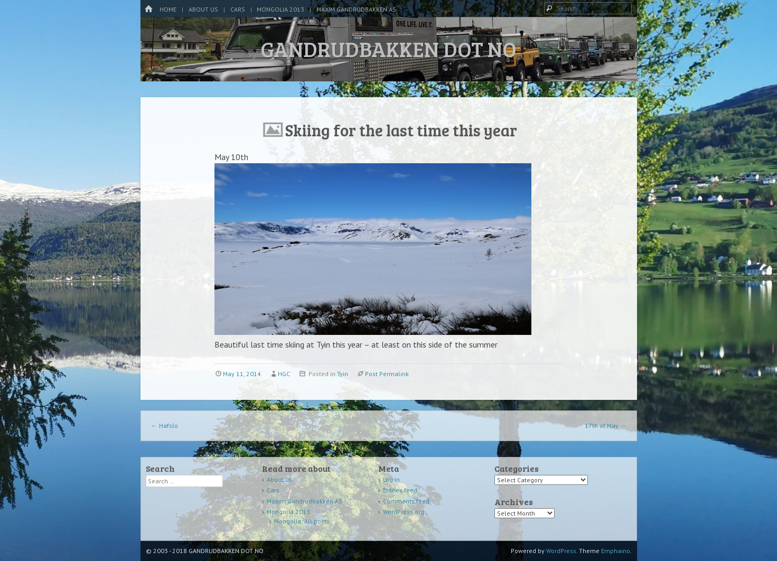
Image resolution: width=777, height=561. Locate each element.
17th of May (605, 425)
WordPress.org (403, 512)
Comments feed (406, 501)
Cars (237, 9)
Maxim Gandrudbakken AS (356, 9)
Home (168, 9)
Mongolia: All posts (302, 521)
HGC (284, 374)
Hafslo (164, 425)
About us (203, 9)
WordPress (561, 551)
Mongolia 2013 (280, 9)
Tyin (342, 374)
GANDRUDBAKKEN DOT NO (388, 48)
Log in (391, 479)
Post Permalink (387, 374)
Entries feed (400, 490)
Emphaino (615, 551)
